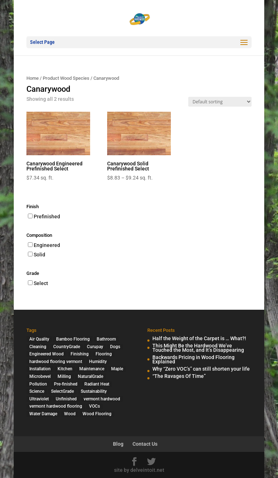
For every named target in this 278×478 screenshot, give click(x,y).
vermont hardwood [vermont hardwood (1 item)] (102, 398)
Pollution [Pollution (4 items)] (38, 384)
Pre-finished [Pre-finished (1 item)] (65, 384)
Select (41, 283)
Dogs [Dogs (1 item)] (115, 346)
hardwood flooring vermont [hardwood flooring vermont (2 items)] (55, 361)
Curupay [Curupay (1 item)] (95, 346)
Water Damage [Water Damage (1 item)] (43, 413)
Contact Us (144, 444)
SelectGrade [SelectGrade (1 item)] (62, 391)
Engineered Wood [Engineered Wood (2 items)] (46, 354)
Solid (39, 254)
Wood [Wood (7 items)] (70, 413)
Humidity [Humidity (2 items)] (98, 361)
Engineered (47, 245)
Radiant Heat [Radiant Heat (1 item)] (96, 384)
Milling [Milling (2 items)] (64, 376)
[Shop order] (220, 102)
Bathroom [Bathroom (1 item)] (106, 339)
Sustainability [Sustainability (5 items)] (94, 391)
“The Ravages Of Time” (179, 376)
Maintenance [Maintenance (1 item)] (91, 368)
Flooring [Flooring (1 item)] (104, 354)
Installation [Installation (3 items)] (40, 368)
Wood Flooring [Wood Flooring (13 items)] (97, 413)
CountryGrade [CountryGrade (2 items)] (66, 346)
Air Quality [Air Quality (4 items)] (39, 339)
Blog (118, 444)
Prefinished (47, 216)
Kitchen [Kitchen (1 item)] (65, 368)
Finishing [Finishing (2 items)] (80, 354)
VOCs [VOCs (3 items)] (94, 406)
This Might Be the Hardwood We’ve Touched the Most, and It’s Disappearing (198, 348)
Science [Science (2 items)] (36, 391)
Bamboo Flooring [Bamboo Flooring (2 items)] (73, 339)
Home (32, 78)
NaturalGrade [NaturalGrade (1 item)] (90, 376)
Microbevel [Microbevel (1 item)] (40, 376)
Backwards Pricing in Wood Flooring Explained (193, 359)
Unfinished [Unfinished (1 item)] (66, 398)
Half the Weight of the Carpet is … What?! (199, 338)
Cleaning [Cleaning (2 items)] (37, 346)
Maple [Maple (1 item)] (117, 368)
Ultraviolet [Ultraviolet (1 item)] (39, 398)
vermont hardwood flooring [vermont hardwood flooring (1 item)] (55, 406)
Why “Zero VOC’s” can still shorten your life (201, 369)
